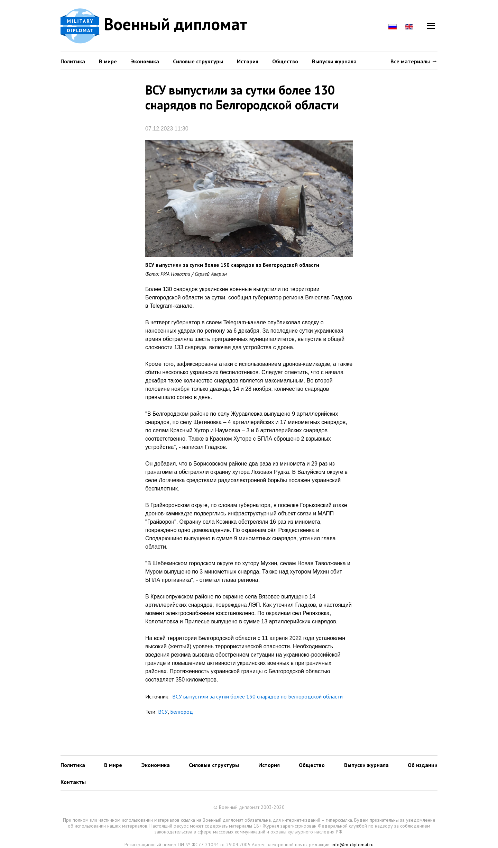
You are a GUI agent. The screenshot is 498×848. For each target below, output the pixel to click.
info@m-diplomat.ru (353, 844)
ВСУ (163, 711)
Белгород (181, 711)
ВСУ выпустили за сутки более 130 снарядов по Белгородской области (257, 696)
